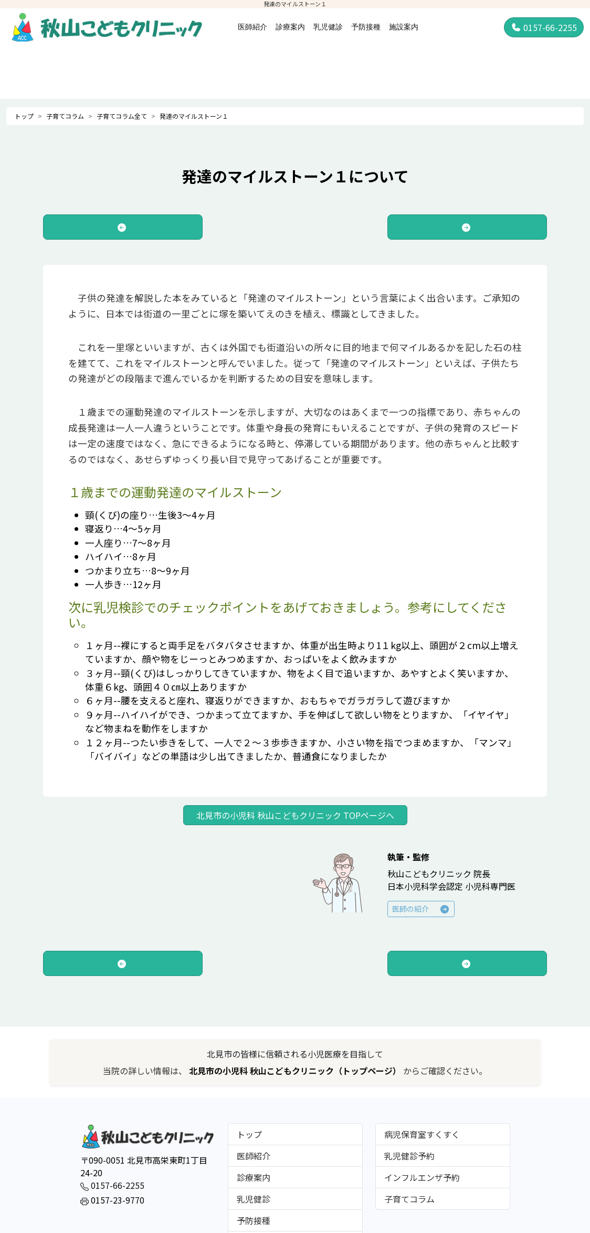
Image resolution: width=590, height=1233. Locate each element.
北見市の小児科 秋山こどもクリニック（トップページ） (296, 1070)
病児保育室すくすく (422, 1134)
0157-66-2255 (544, 27)
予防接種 (366, 27)
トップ (24, 115)
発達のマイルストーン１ (194, 115)
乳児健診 (328, 27)
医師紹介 (252, 27)
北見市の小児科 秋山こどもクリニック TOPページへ (295, 815)
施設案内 (403, 27)
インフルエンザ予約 (422, 1177)
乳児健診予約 (409, 1155)
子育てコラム (65, 115)
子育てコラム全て (122, 115)
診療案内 (290, 27)
